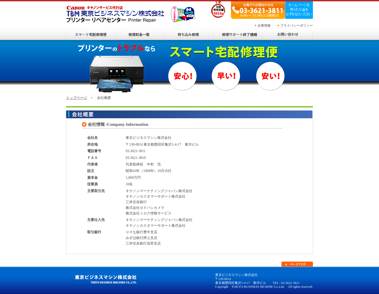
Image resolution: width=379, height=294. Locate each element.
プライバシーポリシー (296, 25)
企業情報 (264, 25)
